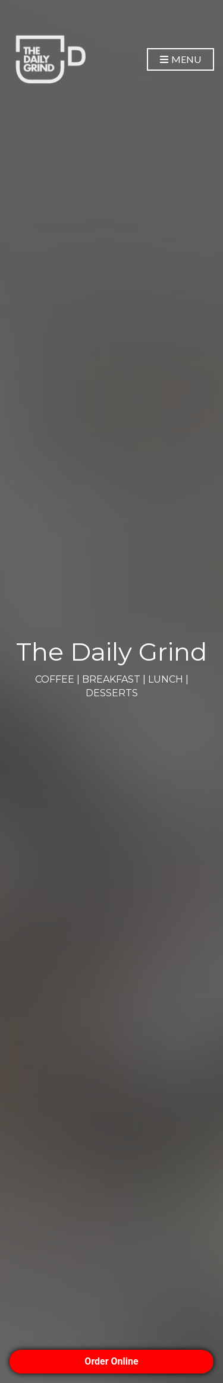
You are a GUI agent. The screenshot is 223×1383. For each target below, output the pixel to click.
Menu (180, 59)
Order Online (111, 1361)
